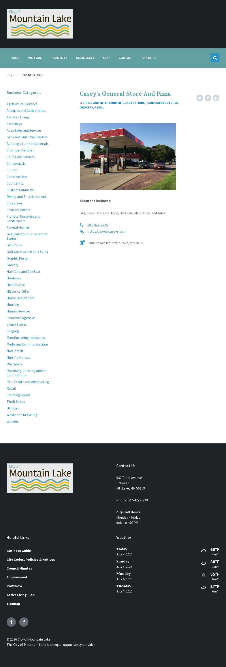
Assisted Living (18, 117)
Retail (99, 107)
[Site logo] (40, 37)
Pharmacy (14, 364)
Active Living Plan (21, 594)
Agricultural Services (22, 104)
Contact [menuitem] (126, 58)
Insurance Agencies (21, 318)
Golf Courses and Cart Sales (27, 251)
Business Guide (33, 75)
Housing (13, 304)
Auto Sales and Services (24, 130)
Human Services (18, 311)
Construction (17, 176)
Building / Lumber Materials (28, 143)
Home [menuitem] (15, 58)
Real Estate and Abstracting (28, 381)
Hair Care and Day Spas (24, 271)
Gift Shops (14, 245)
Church (12, 170)
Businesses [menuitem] (85, 58)
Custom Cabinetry (20, 190)
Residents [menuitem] (59, 58)
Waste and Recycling (22, 415)
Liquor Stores (17, 324)
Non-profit (15, 351)
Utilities (13, 408)
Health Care (16, 284)
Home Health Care (21, 298)
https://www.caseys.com (106, 231)
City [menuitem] (106, 58)
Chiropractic (16, 163)
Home (10, 75)
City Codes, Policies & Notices (31, 559)
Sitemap (13, 603)
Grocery (86, 107)
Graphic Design (18, 258)
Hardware (14, 278)
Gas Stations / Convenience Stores (151, 103)
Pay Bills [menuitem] (149, 58)
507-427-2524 (97, 224)
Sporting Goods (18, 395)
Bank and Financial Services (27, 137)
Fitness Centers (18, 209)
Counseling (15, 183)
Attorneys (14, 123)
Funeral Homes (18, 227)
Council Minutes (19, 568)
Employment (17, 577)
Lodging (13, 331)
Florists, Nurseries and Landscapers (23, 218)
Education (14, 203)
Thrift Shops (16, 401)
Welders (13, 421)
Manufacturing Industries (26, 337)
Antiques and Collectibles (26, 110)
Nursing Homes (18, 357)
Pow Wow (14, 586)
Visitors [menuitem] (35, 58)
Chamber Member (20, 150)
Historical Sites (18, 291)
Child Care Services (21, 157)
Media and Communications (27, 344)
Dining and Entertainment (103, 103)
